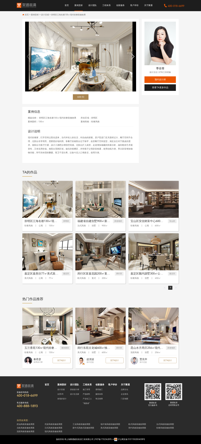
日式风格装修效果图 (53, 428)
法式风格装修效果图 (165, 424)
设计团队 (92, 5)
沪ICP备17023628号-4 (104, 439)
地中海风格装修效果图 (110, 424)
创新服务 (120, 5)
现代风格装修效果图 (53, 431)
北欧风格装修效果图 (25, 428)
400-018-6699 (174, 5)
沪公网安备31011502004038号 (131, 439)
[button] (133, 56)
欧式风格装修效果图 (137, 424)
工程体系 (106, 5)
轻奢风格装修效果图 (165, 428)
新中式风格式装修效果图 (83, 428)
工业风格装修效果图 (81, 424)
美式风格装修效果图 (109, 428)
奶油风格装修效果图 (25, 424)
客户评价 (134, 5)
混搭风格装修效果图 (25, 431)
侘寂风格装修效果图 (53, 424)
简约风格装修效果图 (137, 428)
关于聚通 (148, 5)
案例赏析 (78, 5)
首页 (67, 5)
